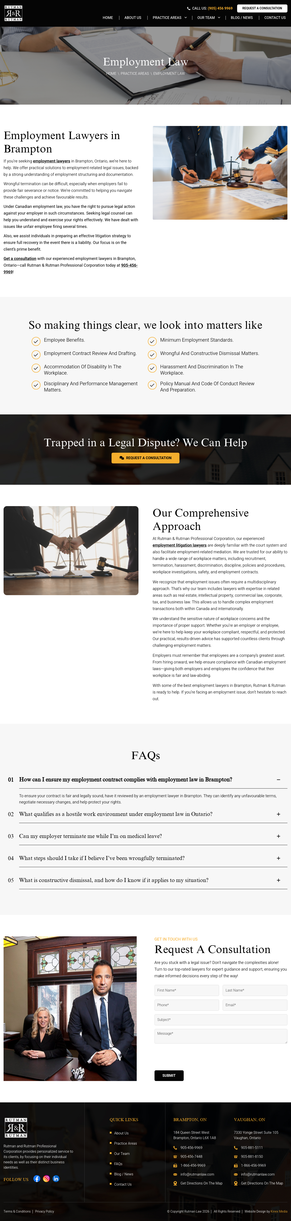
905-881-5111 (252, 1147)
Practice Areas (167, 17)
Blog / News (242, 17)
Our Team (206, 17)
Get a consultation (20, 259)
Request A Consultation (262, 8)
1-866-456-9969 (193, 1165)
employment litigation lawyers (180, 545)
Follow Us (16, 1179)
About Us (132, 17)
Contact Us (275, 17)
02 (11, 814)
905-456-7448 (191, 1156)
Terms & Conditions (17, 1211)
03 (11, 836)
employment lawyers (51, 161)
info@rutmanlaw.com (197, 1174)
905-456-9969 (191, 1147)
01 (11, 780)
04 (11, 858)
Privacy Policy (44, 1211)
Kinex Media (279, 1211)
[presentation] (188, 1058)
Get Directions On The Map (202, 1183)
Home (108, 17)
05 (11, 880)
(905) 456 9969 (220, 8)
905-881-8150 (252, 1156)
